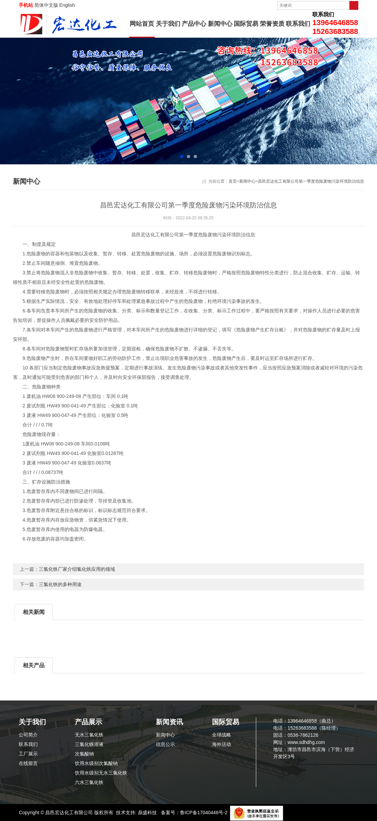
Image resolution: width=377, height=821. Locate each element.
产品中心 (194, 23)
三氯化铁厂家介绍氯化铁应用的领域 (77, 569)
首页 (233, 181)
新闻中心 (220, 23)
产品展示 (88, 722)
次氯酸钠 (84, 753)
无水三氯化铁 (89, 734)
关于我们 (168, 23)
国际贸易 (246, 23)
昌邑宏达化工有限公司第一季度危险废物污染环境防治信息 (311, 181)
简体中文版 (46, 5)
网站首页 (142, 23)
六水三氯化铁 (89, 782)
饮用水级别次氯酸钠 (96, 763)
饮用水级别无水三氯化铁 (101, 773)
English (67, 5)
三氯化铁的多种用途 (60, 584)
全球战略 (221, 734)
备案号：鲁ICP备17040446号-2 (194, 812)
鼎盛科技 (147, 812)
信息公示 (165, 744)
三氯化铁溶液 (89, 744)
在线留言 (28, 763)
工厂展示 (28, 753)
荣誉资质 (272, 23)
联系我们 (298, 23)
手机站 (26, 5)
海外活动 (221, 744)
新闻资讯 (169, 722)
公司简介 (28, 734)
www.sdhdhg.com (306, 742)
